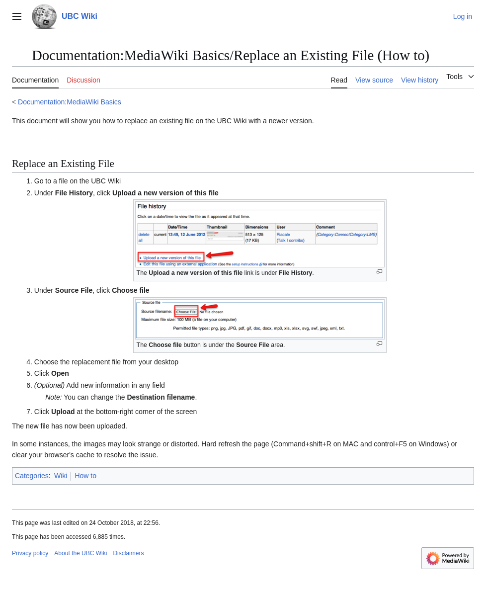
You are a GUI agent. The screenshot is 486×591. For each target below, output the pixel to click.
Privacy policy (30, 553)
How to (85, 476)
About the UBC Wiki (80, 553)
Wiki (60, 476)
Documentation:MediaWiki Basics (69, 102)
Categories (32, 476)
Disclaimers (128, 553)
